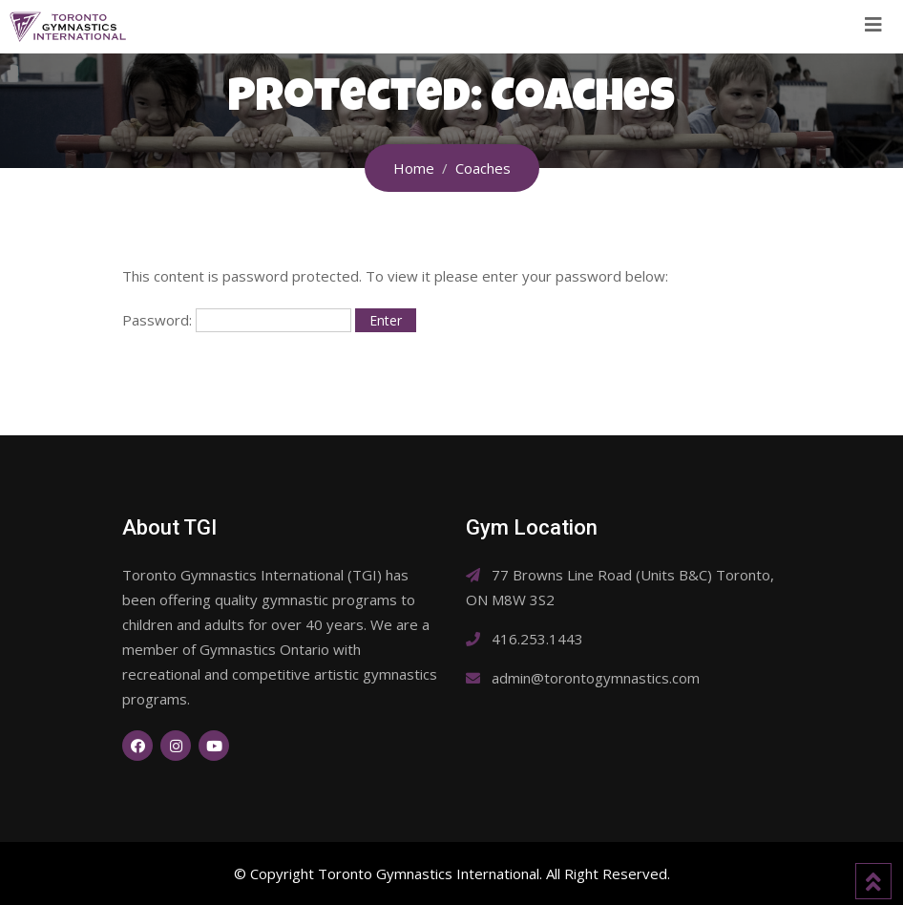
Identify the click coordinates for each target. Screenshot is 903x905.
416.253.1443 (537, 638)
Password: (236, 320)
